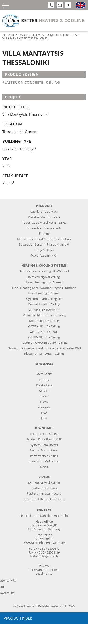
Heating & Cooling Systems (44, 265)
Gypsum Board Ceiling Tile (44, 299)
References (68, 35)
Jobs (44, 418)
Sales (44, 396)
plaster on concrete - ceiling (31, 82)
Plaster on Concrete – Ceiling (44, 354)
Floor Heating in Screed (44, 293)
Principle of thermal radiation (44, 499)
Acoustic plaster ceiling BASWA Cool (44, 271)
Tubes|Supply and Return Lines (44, 223)
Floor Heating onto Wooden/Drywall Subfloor (44, 288)
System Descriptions (44, 450)
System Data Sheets (44, 445)
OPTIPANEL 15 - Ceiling (44, 326)
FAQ (44, 413)
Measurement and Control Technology (44, 239)
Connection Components (44, 228)
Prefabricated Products (44, 217)
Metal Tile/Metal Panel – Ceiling (44, 315)
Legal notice (44, 573)
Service (44, 391)
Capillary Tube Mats (44, 212)
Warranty (44, 407)
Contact (44, 510)
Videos (44, 477)
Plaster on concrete (44, 488)
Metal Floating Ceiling (44, 321)
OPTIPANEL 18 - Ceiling (44, 337)
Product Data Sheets (44, 434)
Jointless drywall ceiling (44, 277)
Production (44, 385)
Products (44, 206)
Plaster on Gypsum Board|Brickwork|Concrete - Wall (44, 348)
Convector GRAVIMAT (44, 310)
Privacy (44, 566)
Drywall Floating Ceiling (44, 304)
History (44, 380)
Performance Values (44, 456)
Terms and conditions (44, 570)
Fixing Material (44, 250)
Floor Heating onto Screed (44, 282)
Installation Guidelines (44, 461)
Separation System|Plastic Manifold (44, 244)
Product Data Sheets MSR (44, 439)
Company (44, 374)
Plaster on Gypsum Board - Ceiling (44, 343)
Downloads (44, 428)
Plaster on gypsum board (44, 494)
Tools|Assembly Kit (44, 255)
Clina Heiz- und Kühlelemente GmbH (29, 35)
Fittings (44, 234)
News (44, 402)
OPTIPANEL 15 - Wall (44, 332)
